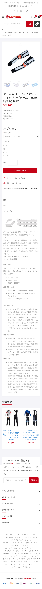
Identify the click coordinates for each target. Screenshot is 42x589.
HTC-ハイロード (11, 537)
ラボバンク (6, 559)
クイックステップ (11, 556)
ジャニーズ (16, 564)
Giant (9, 189)
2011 (18, 189)
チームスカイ (23, 556)
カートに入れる (21, 170)
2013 (22, 189)
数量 (4, 162)
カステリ (7, 564)
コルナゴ (25, 564)
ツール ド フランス (9, 562)
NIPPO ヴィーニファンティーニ (15, 548)
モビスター (8, 551)
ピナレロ (27, 567)
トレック (33, 556)
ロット (27, 540)
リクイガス (26, 545)
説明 (4, 200)
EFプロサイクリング (13, 534)
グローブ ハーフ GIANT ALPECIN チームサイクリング (11, 433)
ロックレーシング (25, 553)
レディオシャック (20, 551)
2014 (26, 189)
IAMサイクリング (17, 540)
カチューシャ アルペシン (27, 537)
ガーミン (25, 534)
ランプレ (35, 543)
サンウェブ (32, 551)
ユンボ (32, 534)
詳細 (4, 206)
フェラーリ (32, 548)
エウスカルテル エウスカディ (12, 543)
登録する (34, 480)
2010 (14, 189)
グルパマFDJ (15, 545)
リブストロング (17, 567)
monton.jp (27, 579)
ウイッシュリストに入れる (16, 178)
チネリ (19, 562)
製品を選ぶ (8, 133)
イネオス (27, 543)
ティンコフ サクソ (19, 559)
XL (5, 152)
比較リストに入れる (14, 183)
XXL (5, 155)
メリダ (36, 562)
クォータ (34, 564)
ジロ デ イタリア (32, 559)
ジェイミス (28, 562)
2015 (31, 189)
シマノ (36, 553)
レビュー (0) (7, 211)
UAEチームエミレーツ (10, 553)
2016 (35, 189)
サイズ (6, 141)
